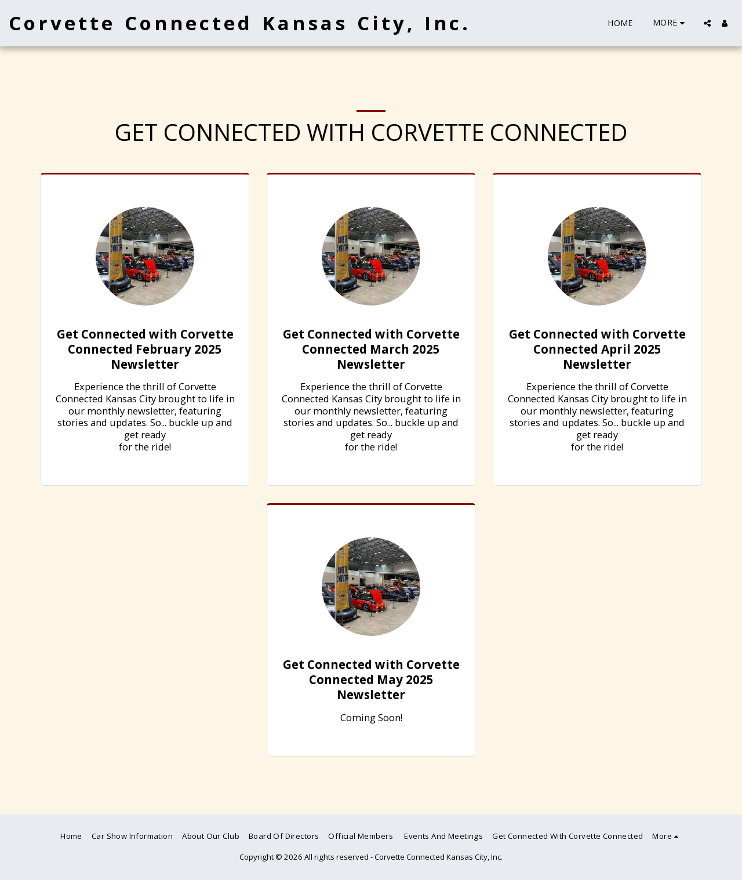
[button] (707, 23)
